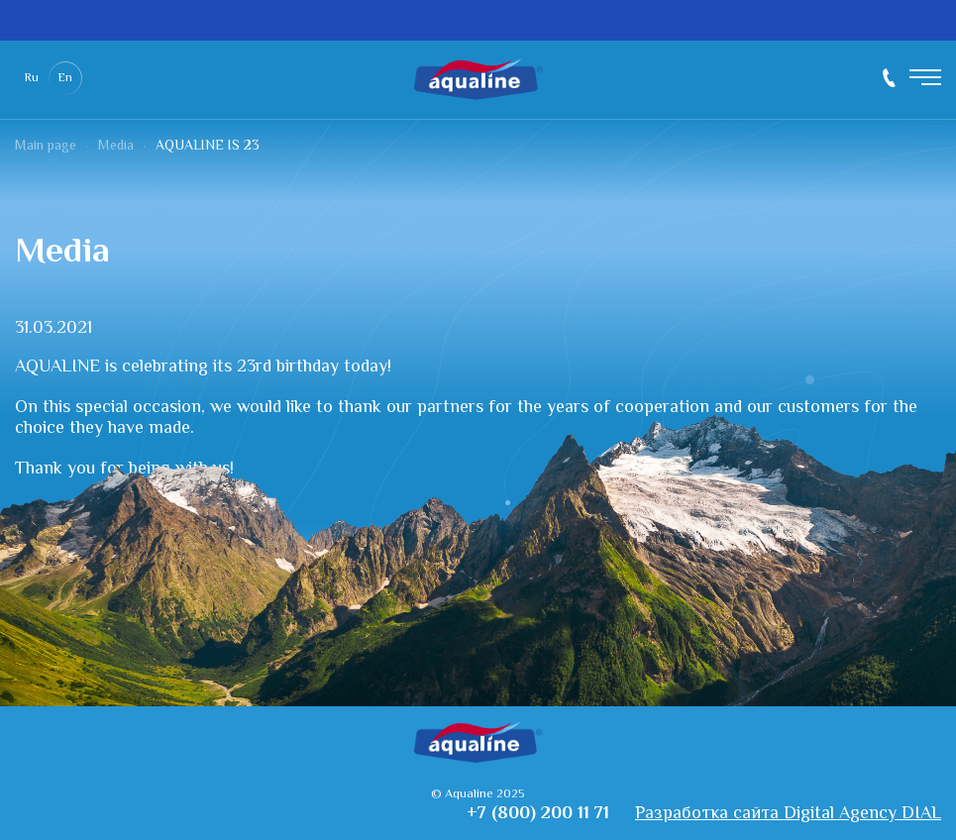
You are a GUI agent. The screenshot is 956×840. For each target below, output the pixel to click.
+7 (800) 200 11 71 (889, 77)
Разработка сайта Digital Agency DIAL (788, 814)
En (65, 78)
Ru (32, 78)
